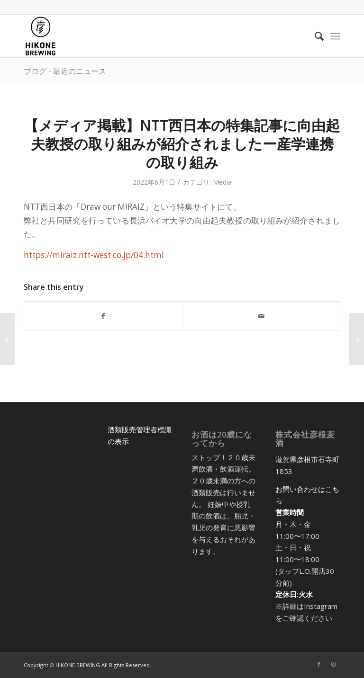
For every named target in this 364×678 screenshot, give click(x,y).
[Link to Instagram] (333, 664)
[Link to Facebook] (319, 664)
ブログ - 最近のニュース (65, 71)
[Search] (314, 36)
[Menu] (335, 36)
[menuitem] (314, 36)
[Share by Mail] (261, 316)
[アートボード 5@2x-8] (40, 36)
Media (222, 182)
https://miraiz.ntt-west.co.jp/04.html (94, 255)
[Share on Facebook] (103, 316)
